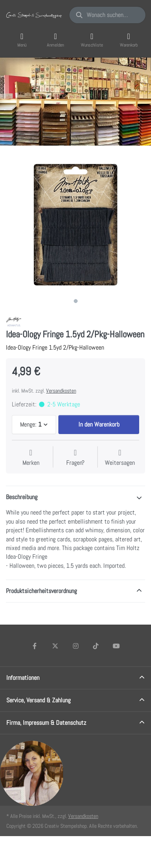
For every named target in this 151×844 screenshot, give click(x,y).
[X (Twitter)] (55, 646)
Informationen (22, 678)
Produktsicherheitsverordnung (41, 591)
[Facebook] (35, 646)
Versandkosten (61, 390)
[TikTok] (95, 646)
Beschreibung (21, 497)
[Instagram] (75, 646)
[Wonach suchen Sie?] (107, 15)
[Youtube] (116, 646)
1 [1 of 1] (76, 301)
